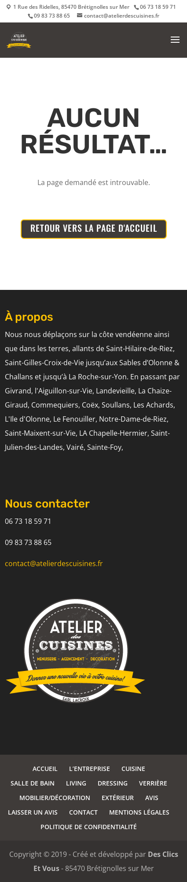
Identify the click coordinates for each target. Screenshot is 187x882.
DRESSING (113, 783)
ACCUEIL (45, 768)
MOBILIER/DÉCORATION (54, 797)
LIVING (76, 783)
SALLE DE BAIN (33, 783)
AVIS (151, 797)
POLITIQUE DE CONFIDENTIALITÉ (88, 827)
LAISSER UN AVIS (33, 812)
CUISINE (133, 768)
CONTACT (83, 812)
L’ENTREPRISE (89, 768)
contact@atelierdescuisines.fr (54, 563)
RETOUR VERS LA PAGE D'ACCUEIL (93, 227)
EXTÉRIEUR (118, 797)
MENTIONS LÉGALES (139, 812)
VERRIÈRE (153, 783)
